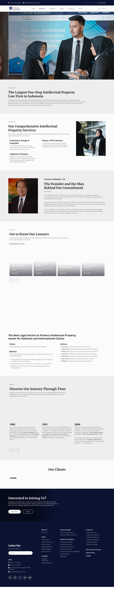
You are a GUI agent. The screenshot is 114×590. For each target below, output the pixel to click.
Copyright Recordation (45, 584)
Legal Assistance (65, 578)
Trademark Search (91, 557)
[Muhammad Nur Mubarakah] (93, 249)
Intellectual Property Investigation (70, 576)
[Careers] (28, 536)
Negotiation (63, 581)
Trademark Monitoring (92, 562)
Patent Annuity (46, 576)
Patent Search (46, 564)
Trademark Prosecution (93, 559)
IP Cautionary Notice (66, 569)
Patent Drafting (46, 574)
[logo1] (14, 9)
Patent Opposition (47, 571)
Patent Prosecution (47, 566)
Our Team (44, 557)
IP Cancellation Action (66, 566)
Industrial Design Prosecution (68, 559)
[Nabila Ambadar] (69, 249)
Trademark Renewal (92, 569)
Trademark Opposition (92, 564)
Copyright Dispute (47, 587)
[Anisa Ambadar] (21, 249)
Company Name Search (67, 571)
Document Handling (66, 574)
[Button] (12, 280)
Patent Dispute (46, 569)
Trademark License (91, 566)
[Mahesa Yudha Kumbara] (45, 249)
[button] (45, 9)
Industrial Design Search (67, 557)
